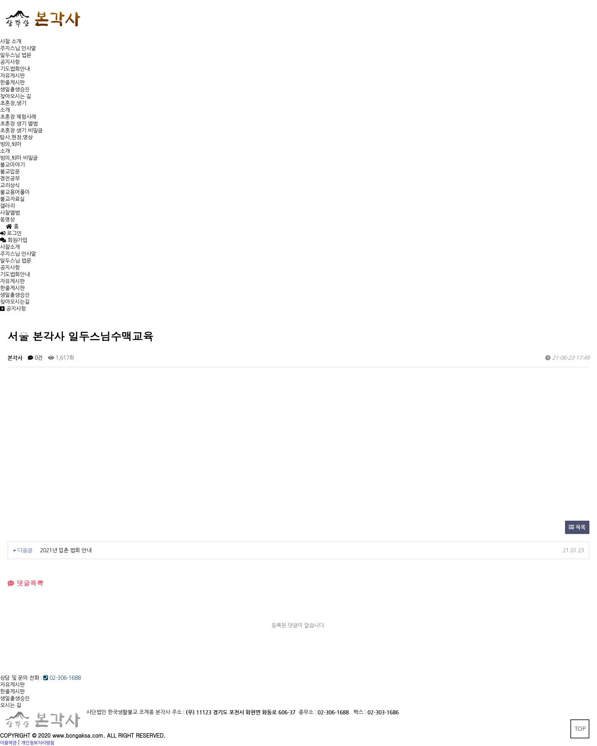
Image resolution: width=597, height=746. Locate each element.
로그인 (11, 233)
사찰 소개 (10, 41)
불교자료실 (12, 199)
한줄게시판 (12, 82)
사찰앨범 (10, 212)
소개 (5, 110)
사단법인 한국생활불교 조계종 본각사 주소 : (135, 712)
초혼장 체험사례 (18, 117)
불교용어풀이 (15, 192)
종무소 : (308, 712)
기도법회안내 (15, 69)
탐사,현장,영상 (16, 137)
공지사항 (10, 62)
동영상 (7, 219)
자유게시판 (12, 75)
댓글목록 (25, 583)
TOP (580, 729)
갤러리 (7, 206)
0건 (35, 357)
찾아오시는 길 (15, 96)
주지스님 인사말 (18, 48)
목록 (577, 527)
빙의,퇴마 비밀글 (19, 158)
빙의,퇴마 (10, 144)
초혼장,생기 (13, 103)
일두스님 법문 (15, 55)
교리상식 (10, 185)
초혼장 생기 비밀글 (21, 130)
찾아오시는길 (15, 301)
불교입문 (10, 171)
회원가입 (17, 240)
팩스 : (360, 712)
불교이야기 (12, 164)
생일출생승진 (15, 89)
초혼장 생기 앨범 (19, 123)
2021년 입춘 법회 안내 (65, 550)
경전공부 (10, 178)
